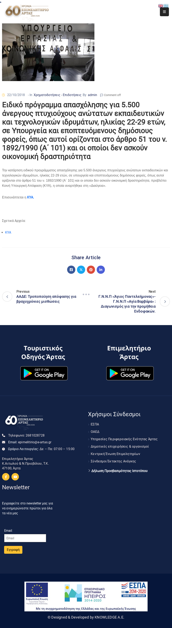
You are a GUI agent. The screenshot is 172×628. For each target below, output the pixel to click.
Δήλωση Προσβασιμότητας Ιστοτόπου (119, 471)
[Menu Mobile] (164, 11)
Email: (30, 442)
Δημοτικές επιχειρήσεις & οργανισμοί (120, 446)
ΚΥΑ (8, 232)
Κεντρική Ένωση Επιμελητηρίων (115, 454)
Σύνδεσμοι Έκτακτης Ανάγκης (113, 461)
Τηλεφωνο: (26, 435)
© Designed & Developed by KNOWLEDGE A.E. (86, 617)
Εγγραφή (13, 550)
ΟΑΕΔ (95, 432)
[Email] (25, 538)
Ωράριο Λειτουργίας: (41, 449)
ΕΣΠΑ (95, 424)
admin (92, 95)
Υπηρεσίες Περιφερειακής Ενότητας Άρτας (124, 439)
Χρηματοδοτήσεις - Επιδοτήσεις (57, 95)
